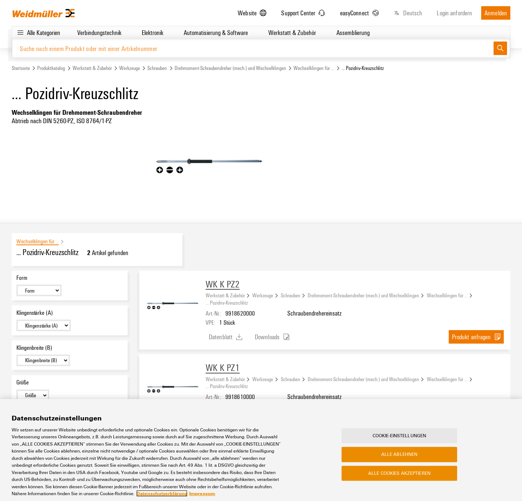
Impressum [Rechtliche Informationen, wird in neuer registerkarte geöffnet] (202, 493)
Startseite (21, 67)
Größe (22, 382)
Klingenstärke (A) (34, 312)
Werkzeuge (129, 67)
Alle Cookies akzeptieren (399, 473)
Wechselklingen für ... (313, 67)
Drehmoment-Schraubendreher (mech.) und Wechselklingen (230, 67)
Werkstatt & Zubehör (92, 67)
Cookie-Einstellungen (399, 436)
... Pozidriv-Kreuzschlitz (227, 302)
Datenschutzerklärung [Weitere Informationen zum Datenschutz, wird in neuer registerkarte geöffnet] (161, 493)
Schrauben (157, 67)
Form (21, 277)
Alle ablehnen (399, 454)
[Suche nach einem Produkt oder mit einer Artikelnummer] (253, 48)
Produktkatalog (51, 67)
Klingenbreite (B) (34, 347)
